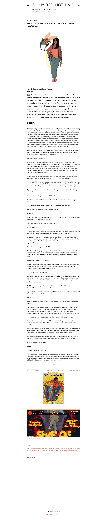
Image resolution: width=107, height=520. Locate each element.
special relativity (72, 450)
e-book (78, 448)
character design (48, 448)
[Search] (79, 5)
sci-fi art (48, 450)
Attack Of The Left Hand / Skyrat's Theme (43, 438)
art (31, 448)
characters (56, 448)
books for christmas (38, 448)
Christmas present (70, 448)
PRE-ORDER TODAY (53, 372)
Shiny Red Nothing (52, 5)
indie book (36, 450)
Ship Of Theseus (63, 450)
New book (42, 450)
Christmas (62, 448)
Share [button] (28, 445)
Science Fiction (54, 450)
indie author (30, 450)
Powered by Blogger (53, 511)
